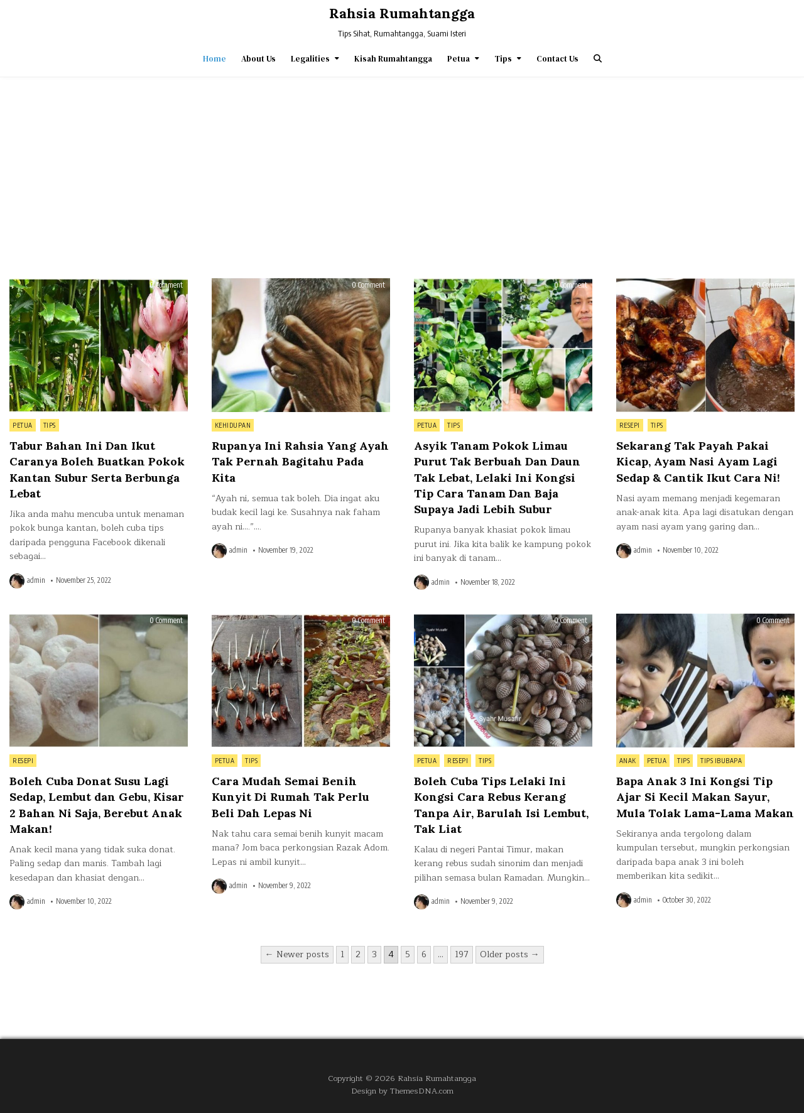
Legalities (310, 58)
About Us (258, 58)
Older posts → (510, 954)
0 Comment (166, 285)
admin (36, 580)
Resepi (629, 425)
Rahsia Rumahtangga (402, 13)
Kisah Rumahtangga (393, 58)
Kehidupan (233, 425)
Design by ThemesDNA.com (402, 1090)
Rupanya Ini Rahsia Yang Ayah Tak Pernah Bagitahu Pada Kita (300, 461)
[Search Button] (597, 58)
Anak (627, 760)
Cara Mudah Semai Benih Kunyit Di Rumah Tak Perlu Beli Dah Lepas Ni (290, 797)
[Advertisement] (402, 171)
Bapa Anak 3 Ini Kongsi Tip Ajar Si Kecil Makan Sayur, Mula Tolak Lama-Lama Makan (705, 797)
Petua (458, 58)
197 (462, 954)
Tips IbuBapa (721, 760)
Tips (503, 58)
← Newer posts (297, 954)
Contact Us (557, 58)
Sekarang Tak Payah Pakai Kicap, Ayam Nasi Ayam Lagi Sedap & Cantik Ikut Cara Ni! (698, 461)
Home (214, 58)
